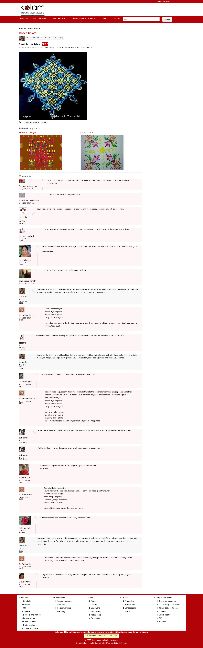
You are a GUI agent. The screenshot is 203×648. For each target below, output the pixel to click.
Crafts (105, 18)
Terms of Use (113, 643)
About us (162, 622)
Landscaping (130, 608)
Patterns (24, 598)
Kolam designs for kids (168, 608)
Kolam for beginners (167, 601)
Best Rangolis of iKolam (84, 18)
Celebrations (59, 598)
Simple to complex (31, 628)
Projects (125, 598)
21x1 (44, 122)
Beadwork (95, 608)
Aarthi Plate (96, 615)
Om (25, 608)
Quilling (94, 604)
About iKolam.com (84, 643)
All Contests (39, 18)
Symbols (27, 601)
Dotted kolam (32, 122)
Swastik (26, 611)
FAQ (161, 618)
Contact (123, 643)
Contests (162, 611)
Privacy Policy (99, 643)
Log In (117, 18)
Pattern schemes (30, 625)
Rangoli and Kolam (164, 598)
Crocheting (96, 618)
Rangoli (23, 18)
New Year (61, 604)
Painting (94, 601)
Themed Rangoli (59, 18)
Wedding (61, 611)
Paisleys (27, 604)
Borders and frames (32, 615)
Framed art (129, 601)
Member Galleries (164, 1)
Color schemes (29, 622)
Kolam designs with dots (169, 604)
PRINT (45, 44)
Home (22, 28)
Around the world (64, 601)
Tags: (21, 122)
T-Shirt (128, 611)
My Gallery (58, 37)
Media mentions (166, 615)
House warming (64, 608)
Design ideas (29, 618)
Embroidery (96, 611)
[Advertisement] (99, 9)
